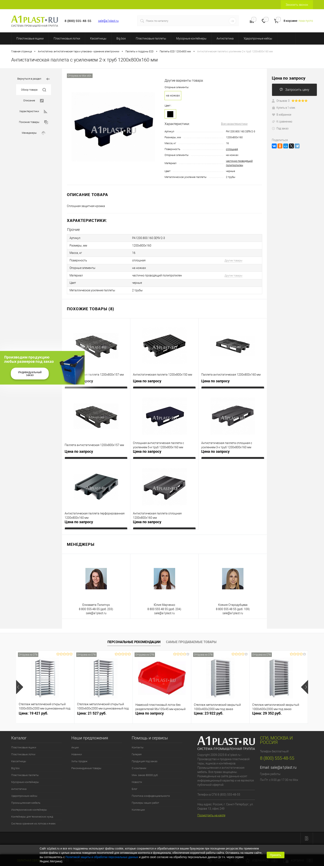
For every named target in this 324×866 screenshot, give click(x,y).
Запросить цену (294, 90)
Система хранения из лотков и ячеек (33, 819)
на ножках (173, 95)
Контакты (138, 742)
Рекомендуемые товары (86, 763)
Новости (137, 777)
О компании (139, 763)
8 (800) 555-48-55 (277, 754)
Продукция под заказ (144, 756)
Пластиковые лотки (67, 38)
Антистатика (225, 38)
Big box (121, 38)
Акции (75, 742)
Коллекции (138, 805)
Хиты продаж (79, 756)
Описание (33, 101)
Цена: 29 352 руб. (267, 709)
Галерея (137, 749)
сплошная (232, 149)
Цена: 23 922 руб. (208, 709)
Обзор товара (33, 90)
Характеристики (33, 111)
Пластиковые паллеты (151, 38)
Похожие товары (33, 122)
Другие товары (233, 258)
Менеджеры (33, 133)
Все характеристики (234, 123)
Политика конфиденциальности (151, 791)
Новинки (76, 749)
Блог (134, 784)
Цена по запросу (79, 376)
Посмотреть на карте (211, 810)
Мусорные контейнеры (191, 38)
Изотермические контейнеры (29, 805)
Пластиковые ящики (30, 38)
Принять (275, 855)
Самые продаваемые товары (191, 637)
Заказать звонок (297, 4)
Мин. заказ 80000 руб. (145, 770)
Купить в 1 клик (283, 107)
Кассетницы (98, 38)
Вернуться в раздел (33, 79)
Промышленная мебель (25, 798)
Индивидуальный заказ (30, 373)
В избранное (281, 114)
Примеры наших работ (145, 798)
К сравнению (282, 121)
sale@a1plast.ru (108, 20)
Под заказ (280, 128)
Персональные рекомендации (133, 637)
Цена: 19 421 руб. (33, 709)
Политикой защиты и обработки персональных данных (101, 857)
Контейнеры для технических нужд (32, 812)
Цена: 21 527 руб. (91, 709)
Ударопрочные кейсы (258, 38)
